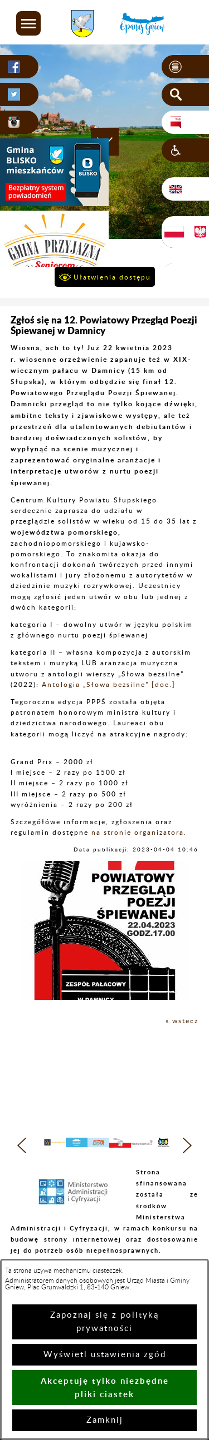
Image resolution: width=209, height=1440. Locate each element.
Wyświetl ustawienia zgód (104, 1355)
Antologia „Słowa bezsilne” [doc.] (109, 684)
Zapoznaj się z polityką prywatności (104, 1322)
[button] (28, 23)
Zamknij (104, 1420)
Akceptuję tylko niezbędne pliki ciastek (105, 1387)
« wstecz (182, 1021)
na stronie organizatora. (139, 832)
